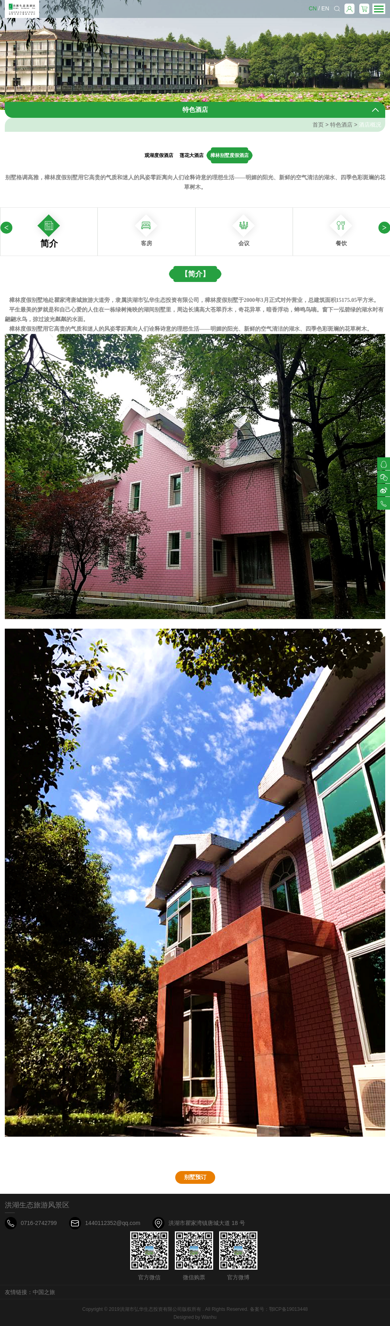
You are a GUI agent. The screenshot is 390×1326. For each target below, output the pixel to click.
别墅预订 (195, 1177)
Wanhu (209, 1317)
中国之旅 (44, 1292)
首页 (318, 124)
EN (325, 8)
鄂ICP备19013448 (288, 1309)
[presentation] (6, 228)
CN (313, 8)
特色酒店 (341, 124)
